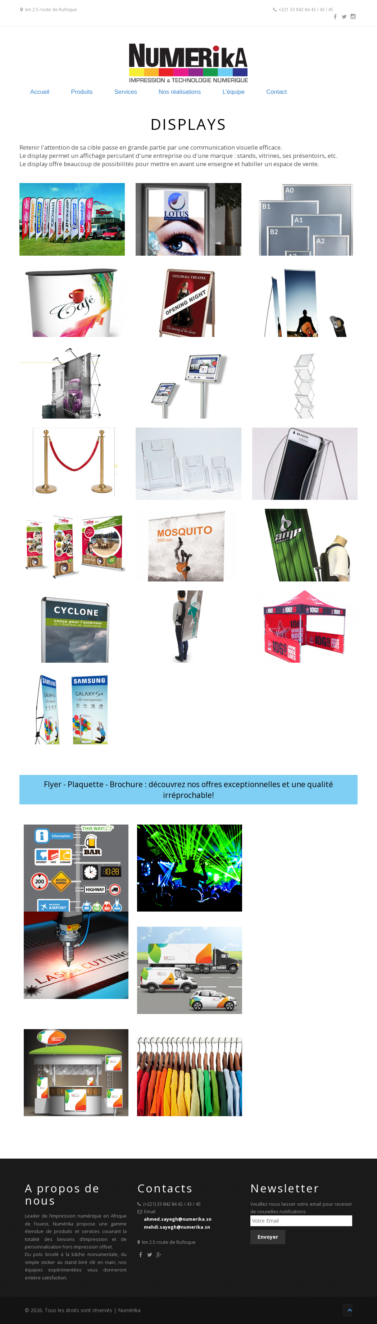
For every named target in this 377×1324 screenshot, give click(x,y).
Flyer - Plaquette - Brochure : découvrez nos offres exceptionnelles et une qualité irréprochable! (188, 790)
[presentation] (305, 1259)
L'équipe (265, 91)
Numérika (129, 1310)
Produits (110, 91)
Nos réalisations (210, 91)
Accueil (66, 91)
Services (155, 91)
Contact (309, 91)
